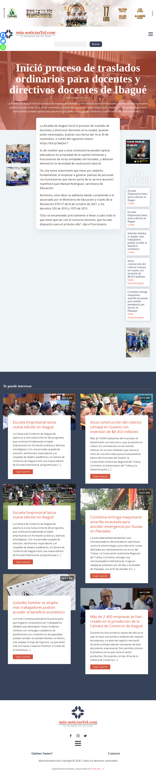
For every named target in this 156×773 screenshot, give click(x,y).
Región (140, 283)
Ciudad (131, 203)
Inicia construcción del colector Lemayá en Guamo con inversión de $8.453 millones (116, 427)
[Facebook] (3, 35)
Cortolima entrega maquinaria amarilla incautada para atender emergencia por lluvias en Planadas (116, 523)
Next (146, 151)
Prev (130, 151)
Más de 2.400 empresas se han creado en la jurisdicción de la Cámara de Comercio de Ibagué (116, 621)
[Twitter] (3, 41)
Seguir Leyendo (23, 471)
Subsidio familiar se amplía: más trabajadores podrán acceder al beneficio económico (39, 607)
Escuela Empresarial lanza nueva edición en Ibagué (34, 424)
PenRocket (96, 769)
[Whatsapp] (3, 47)
